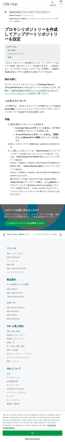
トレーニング (12, 260)
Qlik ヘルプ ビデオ (15, 252)
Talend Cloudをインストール (20, 15)
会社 (8, 373)
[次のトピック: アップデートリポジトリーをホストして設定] (48, 234)
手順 (9, 57)
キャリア (10, 395)
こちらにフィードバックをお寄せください (25, 222)
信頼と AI (11, 341)
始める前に (12, 50)
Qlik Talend (12, 288)
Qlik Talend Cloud (15, 292)
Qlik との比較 (12, 349)
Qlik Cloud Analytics (16, 306)
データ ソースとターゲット (18, 356)
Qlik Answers (13, 310)
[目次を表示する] (5, 12)
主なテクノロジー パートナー (19, 353)
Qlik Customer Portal (16, 267)
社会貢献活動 (12, 380)
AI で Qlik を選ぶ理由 (16, 345)
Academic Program (15, 388)
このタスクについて (16, 54)
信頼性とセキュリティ (16, 334)
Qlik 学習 (10, 264)
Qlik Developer (13, 256)
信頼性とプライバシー (16, 338)
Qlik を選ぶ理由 (13, 330)
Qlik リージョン (13, 360)
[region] (32, 426)
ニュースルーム (13, 399)
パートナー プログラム (16, 391)
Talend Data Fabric (15, 295)
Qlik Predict (12, 314)
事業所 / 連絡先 (13, 403)
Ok (32, 433)
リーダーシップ (13, 376)
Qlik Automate (13, 318)
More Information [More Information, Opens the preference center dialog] (32, 439)
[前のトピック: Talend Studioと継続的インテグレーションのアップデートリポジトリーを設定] (17, 234)
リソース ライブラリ (15, 271)
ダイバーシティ (13, 384)
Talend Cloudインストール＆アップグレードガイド (29, 12)
